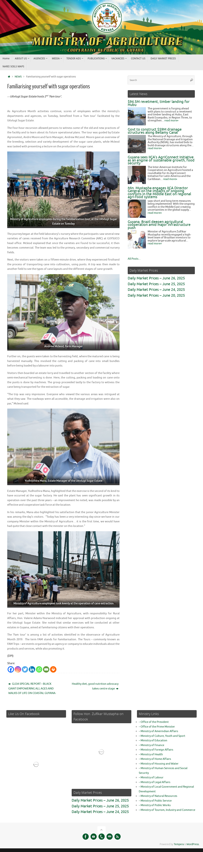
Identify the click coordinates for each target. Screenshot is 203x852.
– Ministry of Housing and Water (159, 763)
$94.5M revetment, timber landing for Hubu (159, 103)
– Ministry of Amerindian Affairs (158, 731)
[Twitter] (25, 669)
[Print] (53, 669)
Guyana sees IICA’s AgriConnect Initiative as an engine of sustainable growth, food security (161, 160)
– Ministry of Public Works (155, 805)
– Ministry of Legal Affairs (154, 782)
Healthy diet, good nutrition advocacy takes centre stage (95, 686)
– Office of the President (154, 722)
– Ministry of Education (153, 740)
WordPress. (192, 844)
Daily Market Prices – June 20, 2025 (156, 295)
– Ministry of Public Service (155, 800)
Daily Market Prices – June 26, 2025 (156, 278)
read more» (171, 120)
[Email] (46, 669)
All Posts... (134, 259)
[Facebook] (11, 669)
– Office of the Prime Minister (157, 726)
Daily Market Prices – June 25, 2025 (156, 284)
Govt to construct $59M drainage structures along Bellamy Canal (155, 131)
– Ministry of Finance (151, 745)
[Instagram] (18, 669)
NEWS (18, 76)
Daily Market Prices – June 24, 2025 (156, 289)
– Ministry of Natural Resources (158, 796)
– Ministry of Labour (151, 777)
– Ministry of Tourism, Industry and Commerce (167, 810)
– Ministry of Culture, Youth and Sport (162, 736)
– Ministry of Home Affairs (155, 759)
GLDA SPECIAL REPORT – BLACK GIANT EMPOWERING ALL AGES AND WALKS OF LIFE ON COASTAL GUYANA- (32, 688)
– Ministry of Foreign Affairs (156, 749)
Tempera (179, 844)
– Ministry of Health (151, 754)
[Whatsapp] (39, 669)
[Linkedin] (32, 669)
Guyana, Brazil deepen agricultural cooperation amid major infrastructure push (159, 225)
